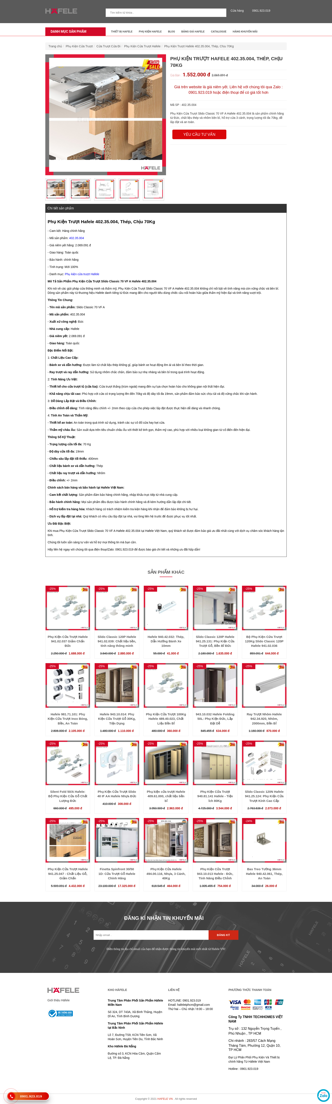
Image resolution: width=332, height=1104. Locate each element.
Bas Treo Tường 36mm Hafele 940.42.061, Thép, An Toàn (264, 873)
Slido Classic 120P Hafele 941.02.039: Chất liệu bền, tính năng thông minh (117, 641)
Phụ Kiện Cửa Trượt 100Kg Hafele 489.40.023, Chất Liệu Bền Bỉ (166, 718)
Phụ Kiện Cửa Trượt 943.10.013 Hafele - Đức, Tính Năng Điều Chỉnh (215, 873)
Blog (171, 31)
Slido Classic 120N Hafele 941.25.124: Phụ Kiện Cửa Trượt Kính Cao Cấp (264, 796)
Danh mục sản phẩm (67, 31)
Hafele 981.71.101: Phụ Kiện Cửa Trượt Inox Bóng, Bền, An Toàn (68, 718)
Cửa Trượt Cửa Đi (108, 46)
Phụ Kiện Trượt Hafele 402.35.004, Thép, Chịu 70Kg (199, 46)
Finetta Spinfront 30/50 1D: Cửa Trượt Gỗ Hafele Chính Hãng (116, 873)
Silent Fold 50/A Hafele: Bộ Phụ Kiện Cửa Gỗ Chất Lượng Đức (67, 796)
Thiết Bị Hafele (122, 31)
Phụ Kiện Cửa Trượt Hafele (142, 46)
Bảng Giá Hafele (193, 31)
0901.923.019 (260, 10)
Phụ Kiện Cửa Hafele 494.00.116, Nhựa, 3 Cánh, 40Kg (166, 873)
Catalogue (218, 31)
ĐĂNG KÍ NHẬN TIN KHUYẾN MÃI (164, 918)
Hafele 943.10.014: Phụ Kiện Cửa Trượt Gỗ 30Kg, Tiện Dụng (117, 718)
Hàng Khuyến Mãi (245, 31)
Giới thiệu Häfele (58, 1000)
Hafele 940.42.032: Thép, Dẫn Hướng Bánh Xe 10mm (166, 641)
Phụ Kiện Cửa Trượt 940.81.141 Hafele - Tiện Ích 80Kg (215, 796)
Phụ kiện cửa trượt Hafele (82, 274)
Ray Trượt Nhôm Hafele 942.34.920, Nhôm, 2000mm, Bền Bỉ (264, 718)
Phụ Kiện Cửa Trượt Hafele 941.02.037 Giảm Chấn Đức (68, 641)
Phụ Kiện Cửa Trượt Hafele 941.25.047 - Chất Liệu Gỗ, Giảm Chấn (68, 873)
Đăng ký (223, 935)
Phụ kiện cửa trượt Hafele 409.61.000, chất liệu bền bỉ (166, 796)
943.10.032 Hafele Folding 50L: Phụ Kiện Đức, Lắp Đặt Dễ (215, 718)
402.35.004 (76, 238)
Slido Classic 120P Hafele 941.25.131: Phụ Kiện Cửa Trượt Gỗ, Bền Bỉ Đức (215, 641)
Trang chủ (55, 46)
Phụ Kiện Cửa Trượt (79, 46)
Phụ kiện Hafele (150, 31)
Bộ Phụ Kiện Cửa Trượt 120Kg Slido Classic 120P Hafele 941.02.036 (264, 641)
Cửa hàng (238, 10)
